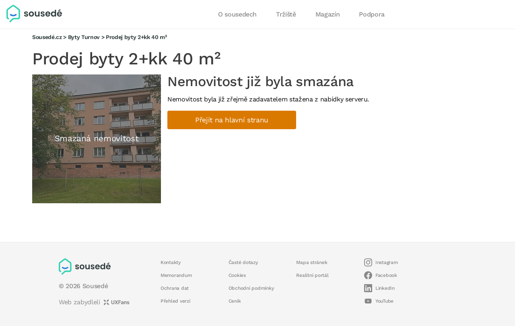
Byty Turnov (84, 37)
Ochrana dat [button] (175, 288)
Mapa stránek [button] (311, 262)
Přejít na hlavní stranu (231, 120)
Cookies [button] (237, 275)
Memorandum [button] (176, 275)
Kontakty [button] (171, 262)
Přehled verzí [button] (175, 301)
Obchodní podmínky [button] (251, 288)
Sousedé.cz (47, 37)
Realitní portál (312, 275)
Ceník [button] (235, 301)
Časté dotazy (243, 262)
